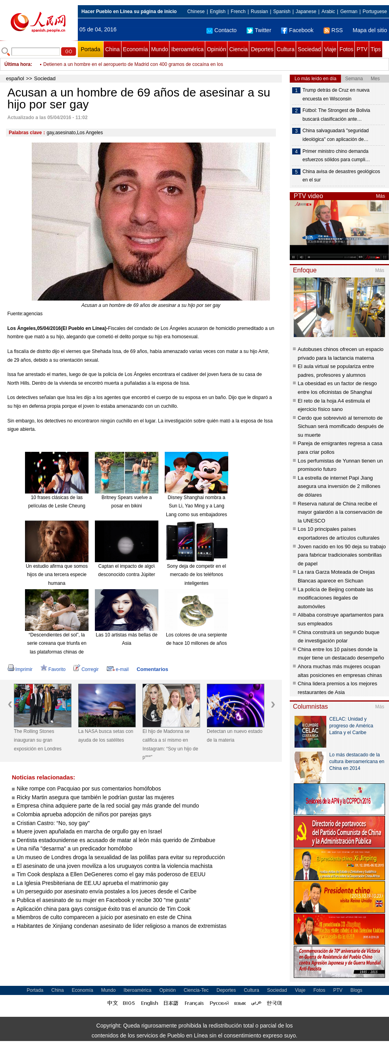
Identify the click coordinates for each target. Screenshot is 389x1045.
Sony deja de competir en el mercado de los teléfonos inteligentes (196, 574)
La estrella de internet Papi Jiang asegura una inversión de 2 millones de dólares (339, 486)
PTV (361, 49)
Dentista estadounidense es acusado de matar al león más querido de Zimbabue (116, 840)
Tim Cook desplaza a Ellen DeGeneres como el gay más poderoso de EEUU (111, 874)
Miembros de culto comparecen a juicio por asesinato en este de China (104, 917)
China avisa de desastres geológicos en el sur (341, 176)
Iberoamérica (187, 49)
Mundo (159, 49)
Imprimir (20, 669)
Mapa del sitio (370, 30)
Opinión (216, 49)
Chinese (196, 11)
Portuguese (375, 11)
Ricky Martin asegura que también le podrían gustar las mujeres (95, 797)
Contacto (221, 30)
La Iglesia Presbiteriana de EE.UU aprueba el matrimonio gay (92, 883)
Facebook (297, 30)
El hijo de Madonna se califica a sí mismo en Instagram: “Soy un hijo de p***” (170, 744)
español (15, 78)
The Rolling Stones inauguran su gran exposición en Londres (38, 740)
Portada (90, 49)
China (112, 49)
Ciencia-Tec (196, 990)
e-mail (118, 669)
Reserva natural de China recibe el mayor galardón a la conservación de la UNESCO (340, 512)
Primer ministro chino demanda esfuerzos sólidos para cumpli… (336, 155)
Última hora (17, 64)
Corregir (85, 669)
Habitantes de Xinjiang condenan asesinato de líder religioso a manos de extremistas (121, 926)
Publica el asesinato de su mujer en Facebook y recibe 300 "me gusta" (104, 900)
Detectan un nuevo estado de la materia (234, 736)
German (348, 11)
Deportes (262, 49)
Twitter (258, 30)
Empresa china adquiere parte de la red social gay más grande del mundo (108, 805)
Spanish (281, 11)
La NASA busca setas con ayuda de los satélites (105, 736)
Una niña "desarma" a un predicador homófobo (75, 848)
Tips (376, 49)
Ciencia (238, 49)
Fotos (346, 49)
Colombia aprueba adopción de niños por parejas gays (84, 814)
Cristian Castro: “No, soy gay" (53, 823)
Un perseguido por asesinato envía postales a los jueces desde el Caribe (106, 891)
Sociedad (309, 49)
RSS (333, 30)
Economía (135, 49)
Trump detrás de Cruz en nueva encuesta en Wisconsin (336, 94)
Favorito (52, 669)
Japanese (306, 11)
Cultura (286, 49)
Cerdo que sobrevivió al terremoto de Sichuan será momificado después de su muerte (341, 426)
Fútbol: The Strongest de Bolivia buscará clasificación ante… (336, 115)
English (217, 11)
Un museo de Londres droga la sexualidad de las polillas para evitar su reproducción (121, 857)
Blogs (356, 990)
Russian (259, 11)
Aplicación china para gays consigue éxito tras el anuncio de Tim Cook (103, 909)
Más (380, 196)
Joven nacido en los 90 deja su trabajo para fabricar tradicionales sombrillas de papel (342, 555)
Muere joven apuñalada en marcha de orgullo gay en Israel (89, 831)
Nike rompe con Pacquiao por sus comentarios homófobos (89, 788)
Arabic (328, 11)
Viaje (330, 49)
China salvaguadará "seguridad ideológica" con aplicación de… (335, 135)
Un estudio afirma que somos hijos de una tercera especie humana (57, 574)
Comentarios (152, 669)
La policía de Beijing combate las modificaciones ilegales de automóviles (335, 597)
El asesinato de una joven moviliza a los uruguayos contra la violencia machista (114, 866)
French (238, 11)
